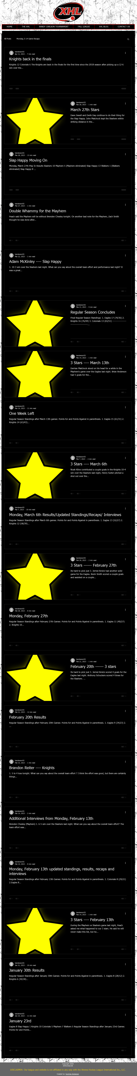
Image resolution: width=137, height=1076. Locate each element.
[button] (128, 39)
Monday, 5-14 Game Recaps (28, 39)
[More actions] (126, 52)
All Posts (7, 39)
